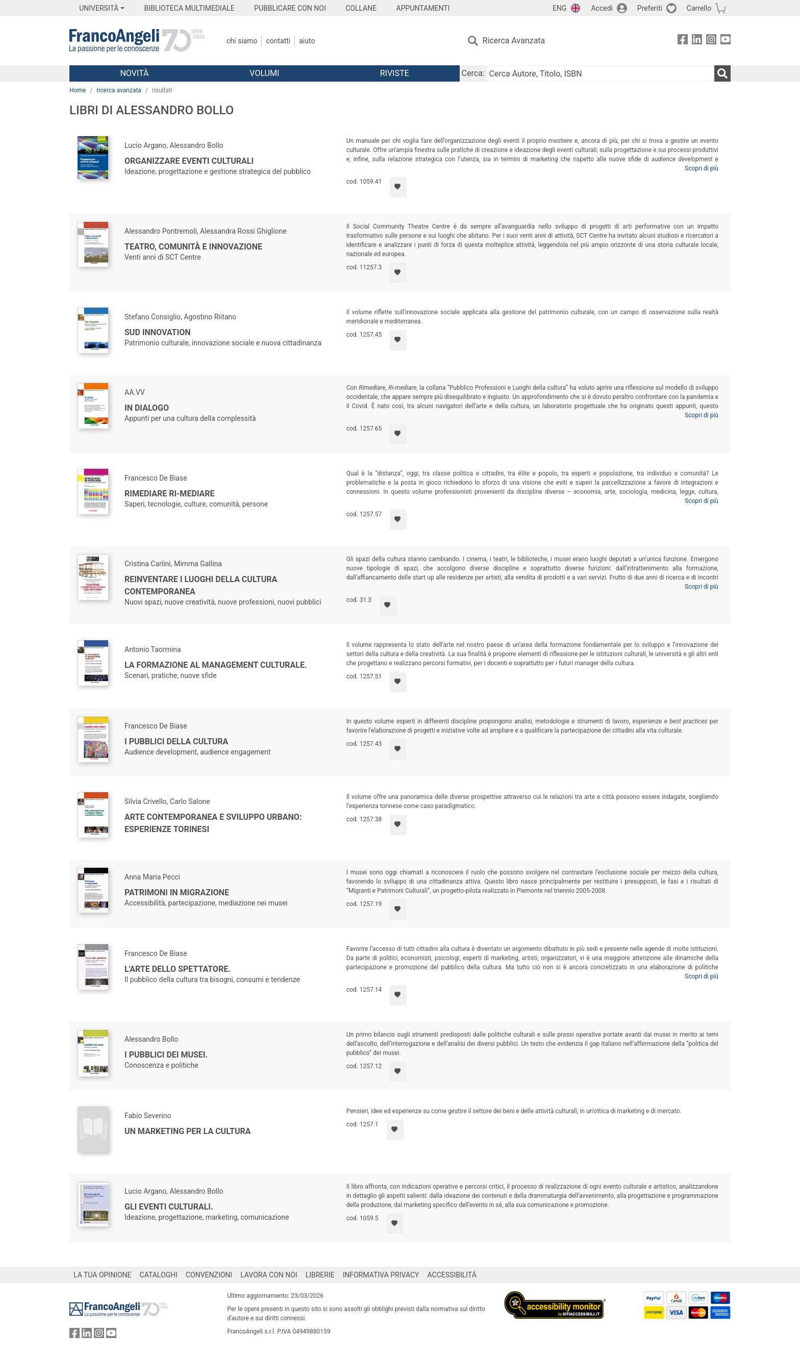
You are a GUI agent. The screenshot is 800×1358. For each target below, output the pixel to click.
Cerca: (473, 73)
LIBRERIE (320, 1275)
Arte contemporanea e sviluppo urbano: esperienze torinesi (213, 823)
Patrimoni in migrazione (176, 892)
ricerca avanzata (118, 90)
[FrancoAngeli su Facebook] (683, 41)
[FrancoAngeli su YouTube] (725, 41)
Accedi (602, 8)
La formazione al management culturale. (215, 665)
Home (77, 90)
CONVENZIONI (209, 1275)
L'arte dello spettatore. (177, 969)
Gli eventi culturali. (168, 1207)
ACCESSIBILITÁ (452, 1275)
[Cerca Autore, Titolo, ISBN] (600, 73)
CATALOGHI (159, 1275)
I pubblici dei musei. (166, 1055)
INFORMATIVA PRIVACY (381, 1275)
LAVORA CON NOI (268, 1275)
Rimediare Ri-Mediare (169, 493)
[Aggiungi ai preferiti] (398, 187)
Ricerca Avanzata (514, 40)
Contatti (278, 41)
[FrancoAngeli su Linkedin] (697, 41)
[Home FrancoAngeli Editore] (137, 41)
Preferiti (649, 8)
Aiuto (307, 41)
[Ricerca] (722, 73)
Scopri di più (701, 168)
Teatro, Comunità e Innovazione (193, 247)
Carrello (699, 8)
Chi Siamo (242, 41)
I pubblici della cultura (176, 741)
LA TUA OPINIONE (102, 1275)
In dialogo (146, 408)
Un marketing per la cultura (187, 1131)
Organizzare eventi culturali (189, 161)
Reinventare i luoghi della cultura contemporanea (200, 585)
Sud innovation (157, 332)
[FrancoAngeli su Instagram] (711, 41)
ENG (559, 8)
